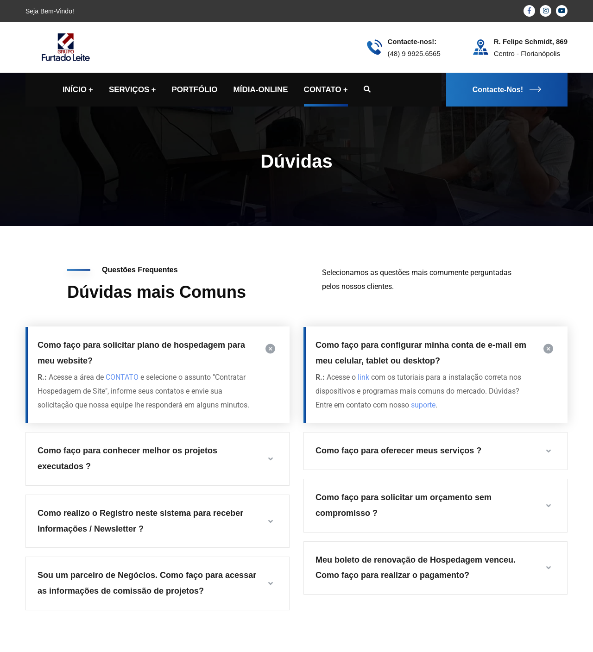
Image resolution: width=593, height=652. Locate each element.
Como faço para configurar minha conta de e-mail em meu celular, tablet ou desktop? (420, 352)
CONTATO (122, 377)
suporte (423, 405)
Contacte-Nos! (507, 90)
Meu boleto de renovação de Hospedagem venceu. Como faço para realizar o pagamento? (415, 567)
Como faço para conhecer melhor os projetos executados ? (127, 458)
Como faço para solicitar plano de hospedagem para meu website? (141, 352)
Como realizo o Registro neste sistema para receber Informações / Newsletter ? (140, 520)
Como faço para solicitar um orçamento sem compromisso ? (403, 505)
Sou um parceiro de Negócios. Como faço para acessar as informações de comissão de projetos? (147, 583)
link (363, 377)
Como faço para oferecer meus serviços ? (398, 450)
